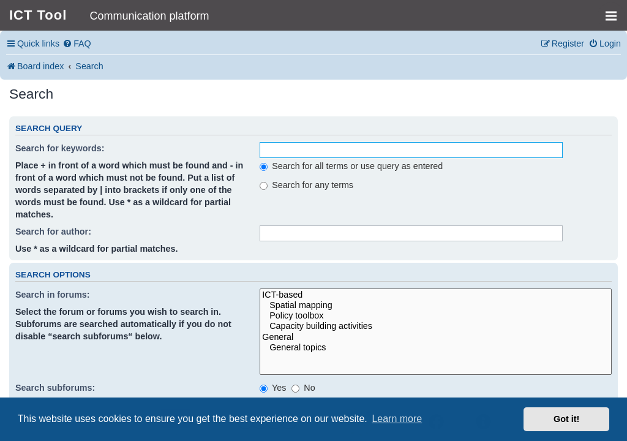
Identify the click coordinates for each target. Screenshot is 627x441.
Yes (273, 388)
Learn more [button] (397, 418)
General (435, 337)
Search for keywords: (59, 148)
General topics (435, 347)
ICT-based (435, 295)
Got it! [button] (566, 419)
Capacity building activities (435, 326)
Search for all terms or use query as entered (351, 166)
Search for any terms (306, 185)
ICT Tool (38, 15)
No (303, 388)
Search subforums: (55, 388)
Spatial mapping (435, 305)
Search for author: (53, 231)
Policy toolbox (435, 316)
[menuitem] (76, 43)
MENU (615, 10)
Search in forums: (52, 295)
